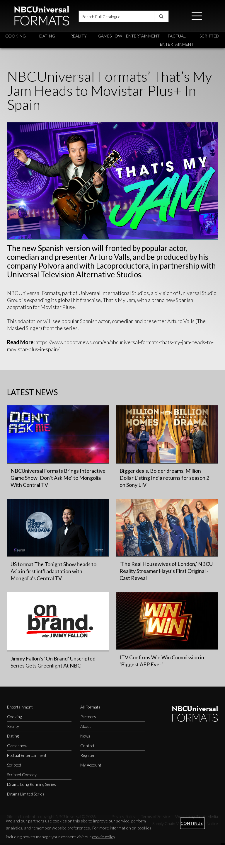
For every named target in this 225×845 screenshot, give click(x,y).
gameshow (110, 37)
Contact (87, 747)
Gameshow (17, 747)
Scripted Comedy (22, 776)
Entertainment (20, 708)
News (85, 737)
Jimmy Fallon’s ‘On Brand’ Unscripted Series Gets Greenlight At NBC (53, 664)
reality (78, 37)
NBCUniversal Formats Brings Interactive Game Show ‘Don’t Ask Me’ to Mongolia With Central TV (58, 479)
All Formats (90, 708)
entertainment (143, 37)
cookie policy (103, 836)
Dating (13, 737)
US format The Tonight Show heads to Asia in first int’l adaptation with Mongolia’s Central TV (53, 573)
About (85, 728)
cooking (15, 37)
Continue (191, 823)
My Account (90, 766)
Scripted (14, 766)
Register (87, 757)
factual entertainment (177, 41)
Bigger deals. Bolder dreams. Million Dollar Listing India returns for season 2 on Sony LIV (164, 479)
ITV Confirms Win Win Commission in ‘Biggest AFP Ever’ (162, 662)
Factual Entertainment (27, 757)
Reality (13, 728)
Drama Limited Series (26, 795)
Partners (88, 718)
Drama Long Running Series (31, 786)
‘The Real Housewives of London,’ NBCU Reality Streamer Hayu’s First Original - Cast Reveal (166, 573)
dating (47, 37)
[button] (196, 16)
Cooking (14, 718)
